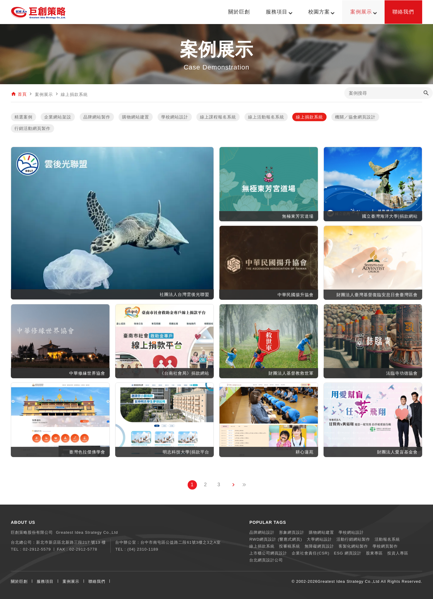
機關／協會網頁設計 (355, 117)
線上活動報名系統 (266, 117)
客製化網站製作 (353, 546)
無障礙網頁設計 (319, 546)
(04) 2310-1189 (142, 549)
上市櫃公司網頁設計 (268, 553)
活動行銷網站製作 (353, 539)
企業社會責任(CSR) (310, 553)
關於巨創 (19, 581)
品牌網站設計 (262, 532)
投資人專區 (397, 553)
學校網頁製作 (385, 546)
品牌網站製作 (96, 117)
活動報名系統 (387, 539)
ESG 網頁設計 (347, 553)
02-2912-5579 (37, 549)
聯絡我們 (96, 581)
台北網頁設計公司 (266, 560)
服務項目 (45, 581)
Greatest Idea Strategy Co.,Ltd (348, 581)
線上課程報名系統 (218, 117)
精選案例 (23, 117)
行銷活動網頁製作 (32, 128)
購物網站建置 (135, 117)
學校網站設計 (174, 117)
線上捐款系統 (309, 117)
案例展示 (71, 581)
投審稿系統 (289, 546)
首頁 (22, 94)
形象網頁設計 (291, 532)
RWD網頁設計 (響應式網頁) (275, 539)
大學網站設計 (319, 539)
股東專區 (374, 553)
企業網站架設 (57, 117)
